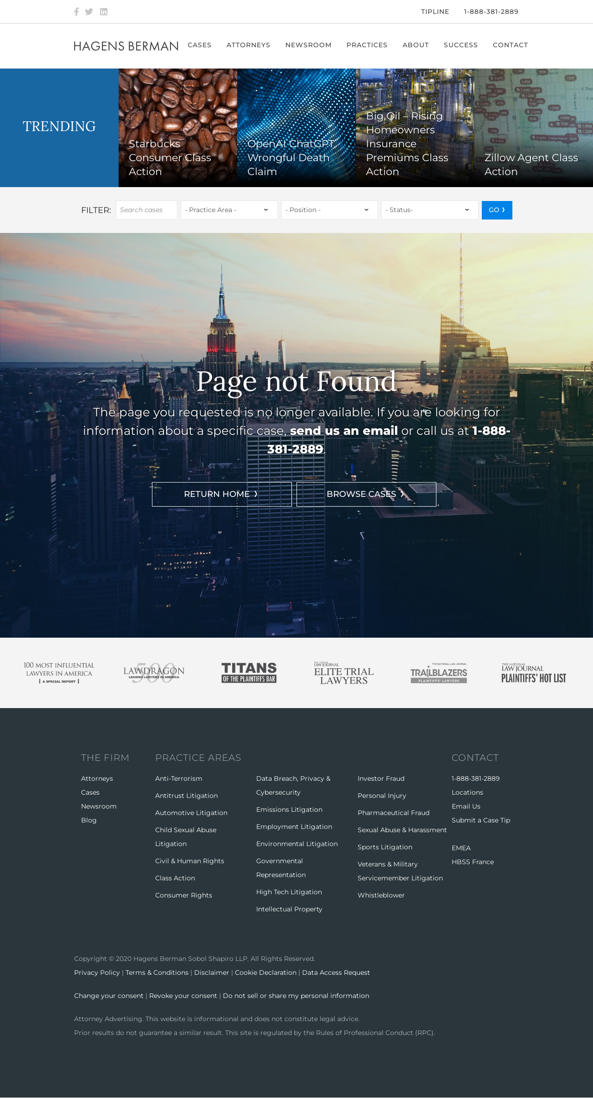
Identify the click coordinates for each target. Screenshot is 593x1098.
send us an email (344, 430)
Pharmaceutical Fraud (393, 813)
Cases (200, 45)
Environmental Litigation (297, 844)
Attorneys (249, 45)
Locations (467, 792)
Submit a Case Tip (481, 820)
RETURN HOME (217, 494)
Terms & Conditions (157, 972)
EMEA (461, 848)
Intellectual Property (289, 909)
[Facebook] (76, 12)
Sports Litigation (385, 847)
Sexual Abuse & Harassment (402, 830)
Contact (510, 45)
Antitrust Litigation (186, 795)
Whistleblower (381, 895)
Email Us (466, 806)
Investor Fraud (381, 778)
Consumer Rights (183, 895)
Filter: (96, 210)
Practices (367, 45)
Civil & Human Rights (189, 861)
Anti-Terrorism (178, 778)
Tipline (435, 11)
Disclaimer (211, 972)
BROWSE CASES (361, 494)
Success (461, 45)
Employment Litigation (294, 826)
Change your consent (109, 995)
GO (494, 210)
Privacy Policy (97, 972)
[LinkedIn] (103, 12)
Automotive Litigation (191, 813)
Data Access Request (336, 972)
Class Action (175, 878)
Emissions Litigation (289, 809)
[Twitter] (89, 12)
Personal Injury (382, 795)
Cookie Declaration (265, 972)
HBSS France (473, 862)
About (416, 45)
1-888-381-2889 (491, 11)
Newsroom (308, 45)
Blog (89, 820)
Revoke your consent (183, 995)
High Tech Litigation (289, 892)
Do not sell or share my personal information (296, 995)
